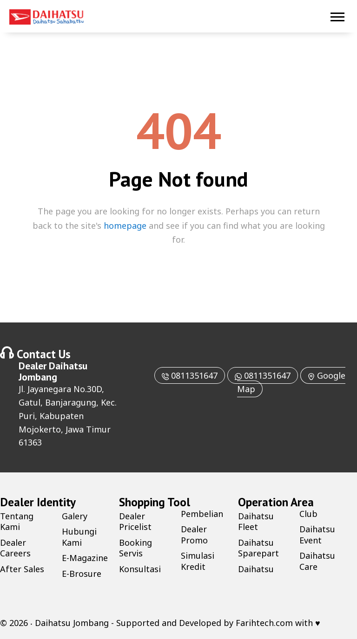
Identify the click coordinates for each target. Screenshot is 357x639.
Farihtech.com (264, 622)
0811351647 (190, 375)
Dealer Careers (15, 548)
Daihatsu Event (317, 534)
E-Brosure (81, 573)
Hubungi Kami (79, 537)
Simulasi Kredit (197, 561)
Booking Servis (135, 548)
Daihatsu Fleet (256, 521)
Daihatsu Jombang (53, 371)
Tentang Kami (16, 521)
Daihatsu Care (317, 561)
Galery (74, 516)
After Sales (22, 568)
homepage (125, 225)
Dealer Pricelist (135, 521)
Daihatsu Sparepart (258, 548)
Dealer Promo (194, 534)
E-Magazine (85, 557)
